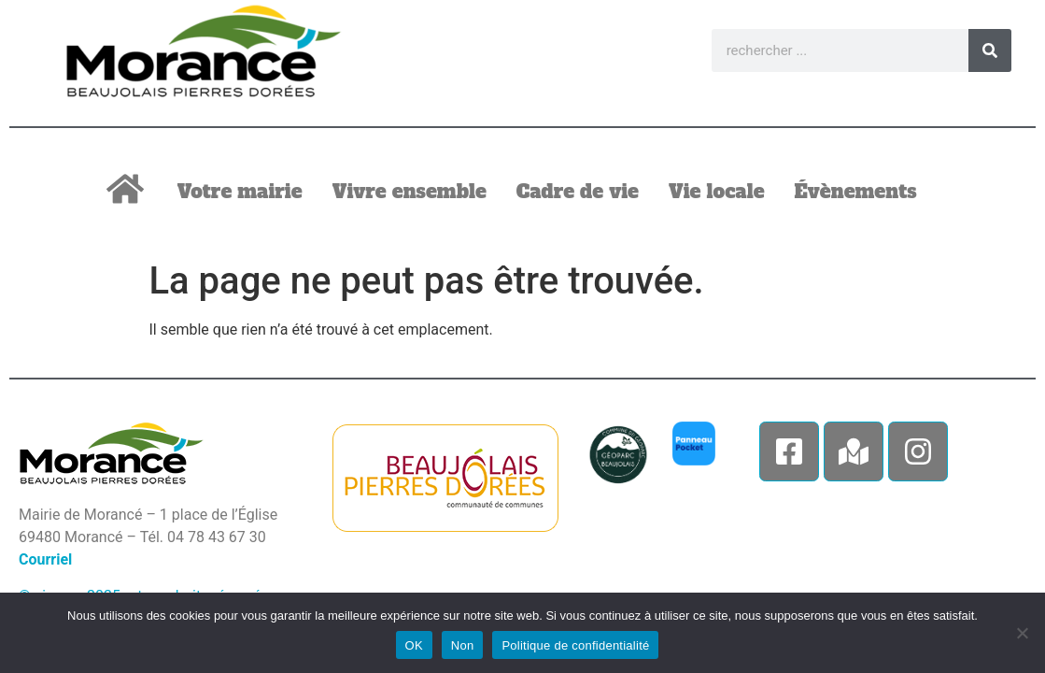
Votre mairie (240, 192)
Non (462, 645)
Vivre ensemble (409, 192)
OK (414, 645)
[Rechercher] (989, 50)
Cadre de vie (577, 192)
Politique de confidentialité (575, 645)
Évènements (856, 192)
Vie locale (717, 192)
